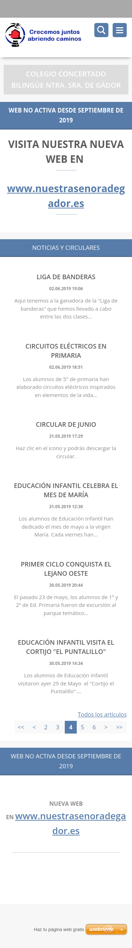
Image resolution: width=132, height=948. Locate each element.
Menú (120, 30)
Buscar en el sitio (101, 30)
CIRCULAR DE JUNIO (66, 424)
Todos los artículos (102, 714)
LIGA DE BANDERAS (66, 276)
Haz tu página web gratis (59, 929)
